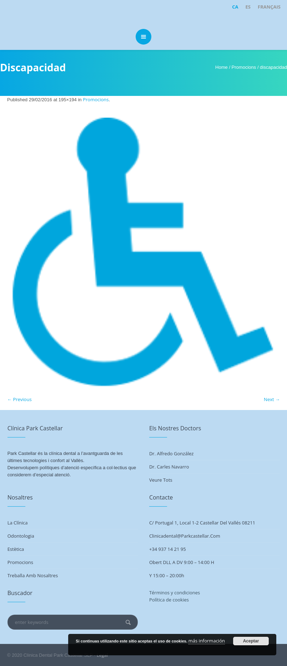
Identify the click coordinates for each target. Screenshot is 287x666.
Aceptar (251, 641)
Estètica (15, 549)
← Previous (19, 399)
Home (221, 67)
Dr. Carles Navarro (169, 466)
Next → (272, 399)
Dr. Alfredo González (171, 453)
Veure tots (160, 480)
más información (206, 640)
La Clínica (17, 522)
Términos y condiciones (174, 592)
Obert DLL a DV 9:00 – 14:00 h (181, 562)
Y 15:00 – (159, 575)
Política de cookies (169, 599)
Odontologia (20, 536)
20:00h (177, 575)
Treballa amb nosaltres (32, 575)
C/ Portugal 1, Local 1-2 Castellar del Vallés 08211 (202, 522)
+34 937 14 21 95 (167, 549)
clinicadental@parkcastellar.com (184, 536)
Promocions (244, 67)
